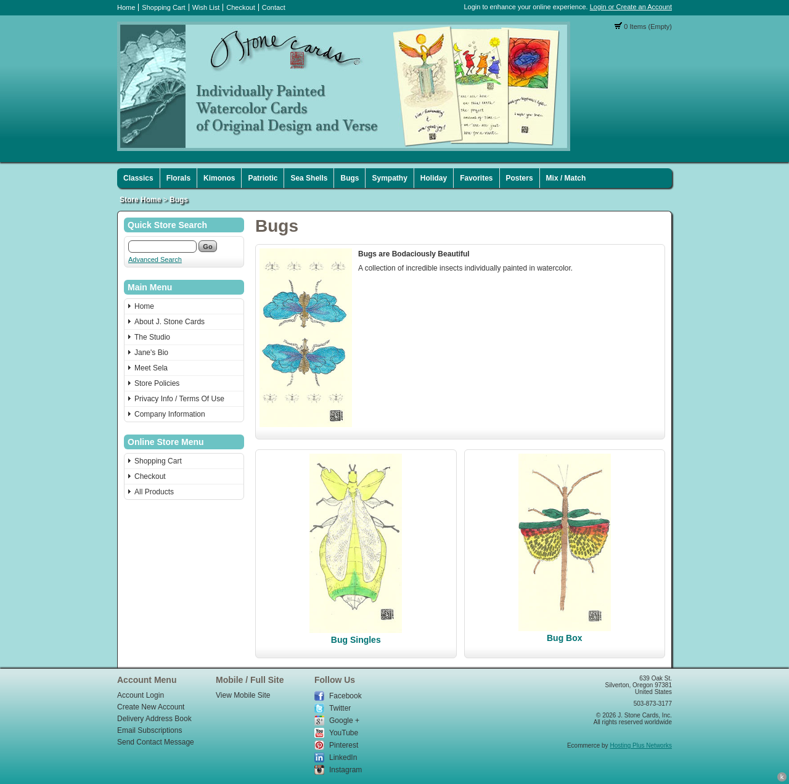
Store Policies (156, 383)
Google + (344, 720)
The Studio (152, 337)
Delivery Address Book (154, 718)
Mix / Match (566, 178)
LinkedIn (343, 757)
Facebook (345, 696)
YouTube (343, 733)
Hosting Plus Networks (641, 745)
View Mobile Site (243, 695)
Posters (519, 178)
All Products (154, 492)
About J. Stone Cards (169, 321)
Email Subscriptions (149, 730)
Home (126, 7)
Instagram (345, 770)
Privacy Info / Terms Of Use (179, 398)
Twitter (340, 708)
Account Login (140, 695)
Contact (273, 7)
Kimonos (219, 178)
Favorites (476, 178)
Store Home (140, 199)
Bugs (349, 178)
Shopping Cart (163, 7)
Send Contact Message (155, 742)
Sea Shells (308, 178)
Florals (178, 178)
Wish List (206, 7)
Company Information (169, 414)
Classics (138, 178)
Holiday (433, 178)
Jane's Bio (151, 352)
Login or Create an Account (631, 6)
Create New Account (150, 707)
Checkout (240, 7)
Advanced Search (155, 259)
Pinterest (343, 745)
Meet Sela (151, 368)
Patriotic (262, 178)
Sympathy (389, 178)
